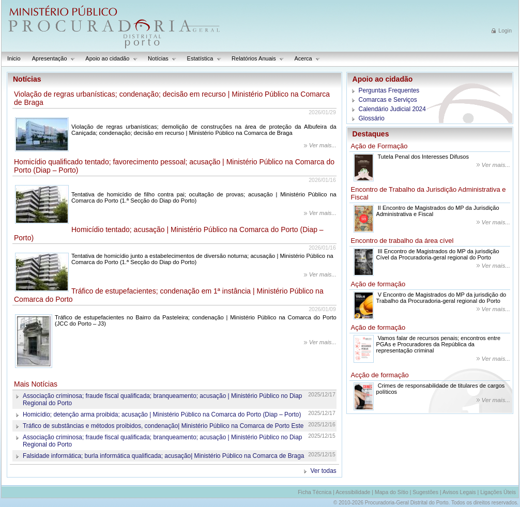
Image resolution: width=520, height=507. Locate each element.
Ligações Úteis (498, 492)
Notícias (159, 58)
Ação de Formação (379, 146)
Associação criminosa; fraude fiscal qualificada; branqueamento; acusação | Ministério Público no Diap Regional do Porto (162, 399)
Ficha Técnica (314, 492)
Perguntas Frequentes (389, 90)
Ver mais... (323, 145)
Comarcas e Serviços (388, 99)
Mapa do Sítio (391, 492)
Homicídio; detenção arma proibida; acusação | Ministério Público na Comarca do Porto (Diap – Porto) (162, 414)
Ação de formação (378, 284)
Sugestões (425, 492)
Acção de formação (380, 375)
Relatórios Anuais (255, 58)
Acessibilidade (352, 492)
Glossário (372, 118)
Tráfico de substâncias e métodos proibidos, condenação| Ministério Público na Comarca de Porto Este (163, 425)
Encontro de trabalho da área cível (402, 240)
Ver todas (324, 470)
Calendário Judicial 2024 (392, 109)
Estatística (201, 58)
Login (505, 30)
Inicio (14, 58)
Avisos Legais (459, 492)
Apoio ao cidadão (109, 58)
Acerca (304, 58)
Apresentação (50, 58)
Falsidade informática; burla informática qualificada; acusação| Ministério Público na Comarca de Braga (163, 455)
